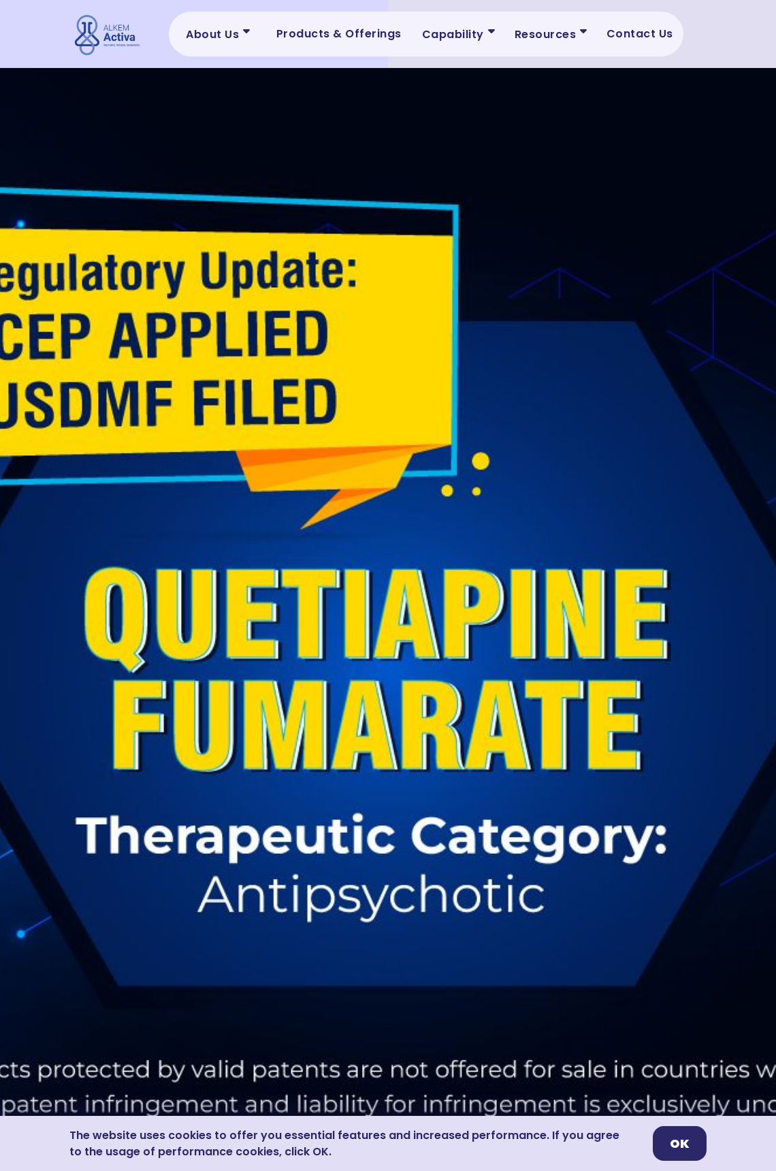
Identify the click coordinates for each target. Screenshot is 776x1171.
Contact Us (640, 34)
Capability (453, 34)
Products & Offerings (339, 34)
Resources (546, 34)
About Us (212, 34)
